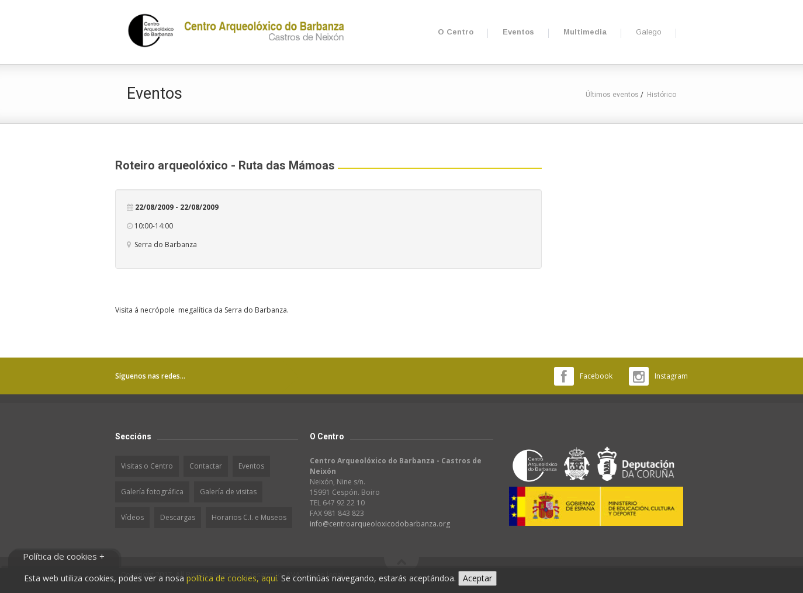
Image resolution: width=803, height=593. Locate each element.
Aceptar (477, 578)
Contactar (205, 466)
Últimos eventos (612, 95)
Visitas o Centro (147, 466)
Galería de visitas (228, 492)
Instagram (671, 376)
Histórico (661, 95)
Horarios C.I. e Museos (249, 517)
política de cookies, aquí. (232, 578)
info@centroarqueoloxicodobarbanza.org (380, 524)
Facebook (596, 376)
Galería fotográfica (152, 492)
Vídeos (132, 517)
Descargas (177, 517)
